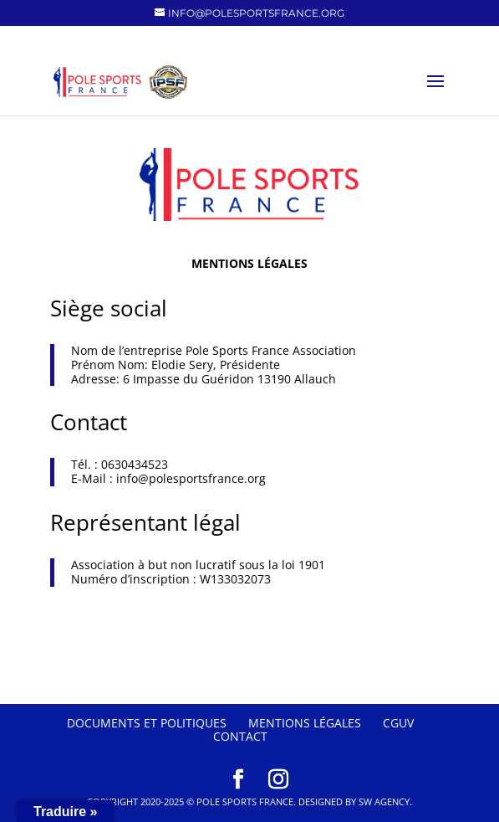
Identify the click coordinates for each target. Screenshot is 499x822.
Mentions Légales (304, 723)
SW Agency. (385, 801)
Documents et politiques (147, 723)
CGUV (398, 723)
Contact (240, 736)
